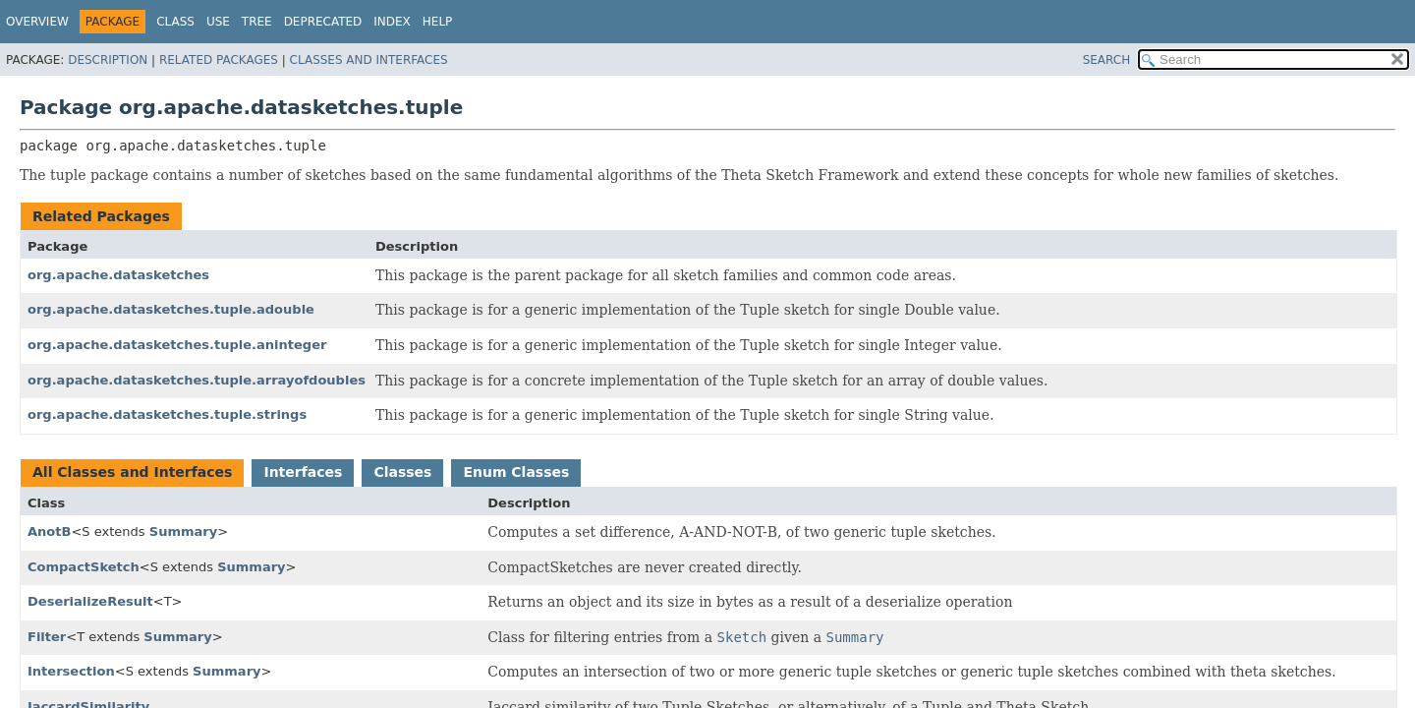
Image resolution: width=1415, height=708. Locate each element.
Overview (37, 22)
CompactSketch (84, 567)
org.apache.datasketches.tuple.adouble (171, 309)
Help (438, 22)
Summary (183, 531)
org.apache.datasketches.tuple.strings (167, 414)
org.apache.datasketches (118, 274)
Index (392, 22)
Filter (47, 636)
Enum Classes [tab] (516, 472)
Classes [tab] (402, 472)
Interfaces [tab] (302, 472)
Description (107, 60)
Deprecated (323, 22)
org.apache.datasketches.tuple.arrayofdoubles (197, 380)
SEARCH (1107, 60)
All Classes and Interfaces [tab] (132, 472)
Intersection (71, 671)
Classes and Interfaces (369, 60)
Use (218, 22)
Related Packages (218, 60)
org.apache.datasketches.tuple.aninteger (177, 344)
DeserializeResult (90, 601)
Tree (257, 22)
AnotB (49, 531)
